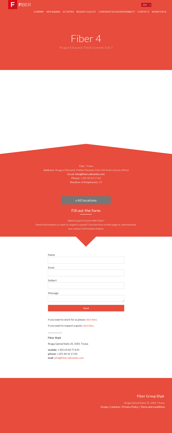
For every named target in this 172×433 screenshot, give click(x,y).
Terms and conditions (152, 406)
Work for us (159, 12)
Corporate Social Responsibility (116, 12)
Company (39, 12)
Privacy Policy (130, 406)
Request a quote (86, 12)
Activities (68, 12)
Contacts (143, 12)
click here (91, 319)
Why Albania (53, 12)
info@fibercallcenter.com (90, 174)
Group (104, 406)
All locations (86, 200)
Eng (145, 5)
